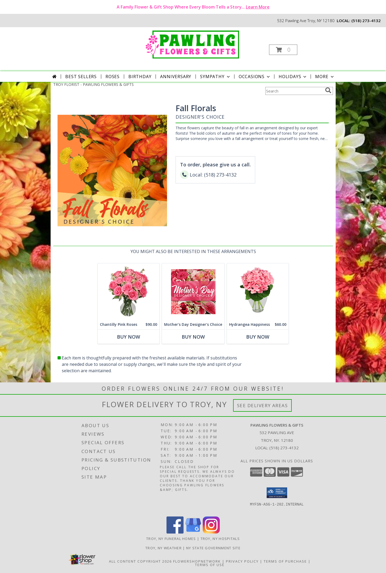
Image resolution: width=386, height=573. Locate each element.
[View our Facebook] (175, 532)
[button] (283, 50)
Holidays (293, 76)
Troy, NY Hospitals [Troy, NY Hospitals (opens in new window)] (220, 538)
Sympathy (215, 76)
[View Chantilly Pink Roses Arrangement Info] (128, 291)
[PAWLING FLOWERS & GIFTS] (192, 43)
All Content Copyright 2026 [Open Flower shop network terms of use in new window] (140, 561)
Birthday (139, 76)
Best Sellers (81, 76)
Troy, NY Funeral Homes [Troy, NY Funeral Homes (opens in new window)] (171, 538)
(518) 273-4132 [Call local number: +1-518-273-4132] (366, 20)
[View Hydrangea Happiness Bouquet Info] (258, 291)
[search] (328, 90)
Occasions (255, 76)
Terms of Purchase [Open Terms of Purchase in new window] (285, 561)
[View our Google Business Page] (193, 532)
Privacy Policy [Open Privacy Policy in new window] (242, 561)
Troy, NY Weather (163, 548)
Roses (112, 76)
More (325, 76)
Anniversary (175, 76)
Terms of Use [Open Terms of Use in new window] (210, 564)
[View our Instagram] (211, 532)
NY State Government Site (213, 548)
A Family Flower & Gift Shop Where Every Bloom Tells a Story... (193, 7)
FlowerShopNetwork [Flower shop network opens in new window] (197, 561)
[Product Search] (294, 91)
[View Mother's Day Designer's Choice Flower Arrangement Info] (193, 291)
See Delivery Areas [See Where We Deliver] (262, 405)
